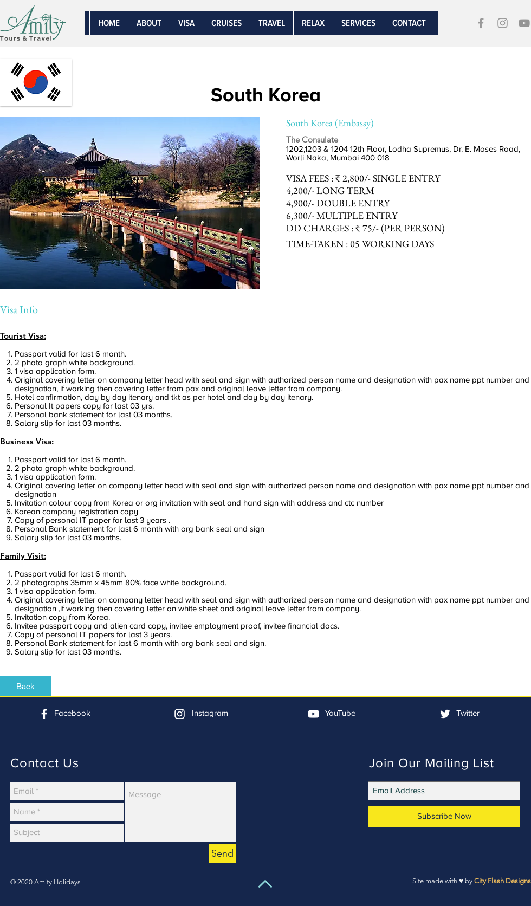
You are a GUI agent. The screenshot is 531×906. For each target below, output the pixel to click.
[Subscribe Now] (444, 816)
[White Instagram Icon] (179, 714)
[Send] (222, 853)
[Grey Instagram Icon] (502, 23)
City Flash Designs (502, 881)
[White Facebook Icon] (44, 714)
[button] (358, 23)
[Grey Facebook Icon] (481, 23)
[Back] (25, 686)
